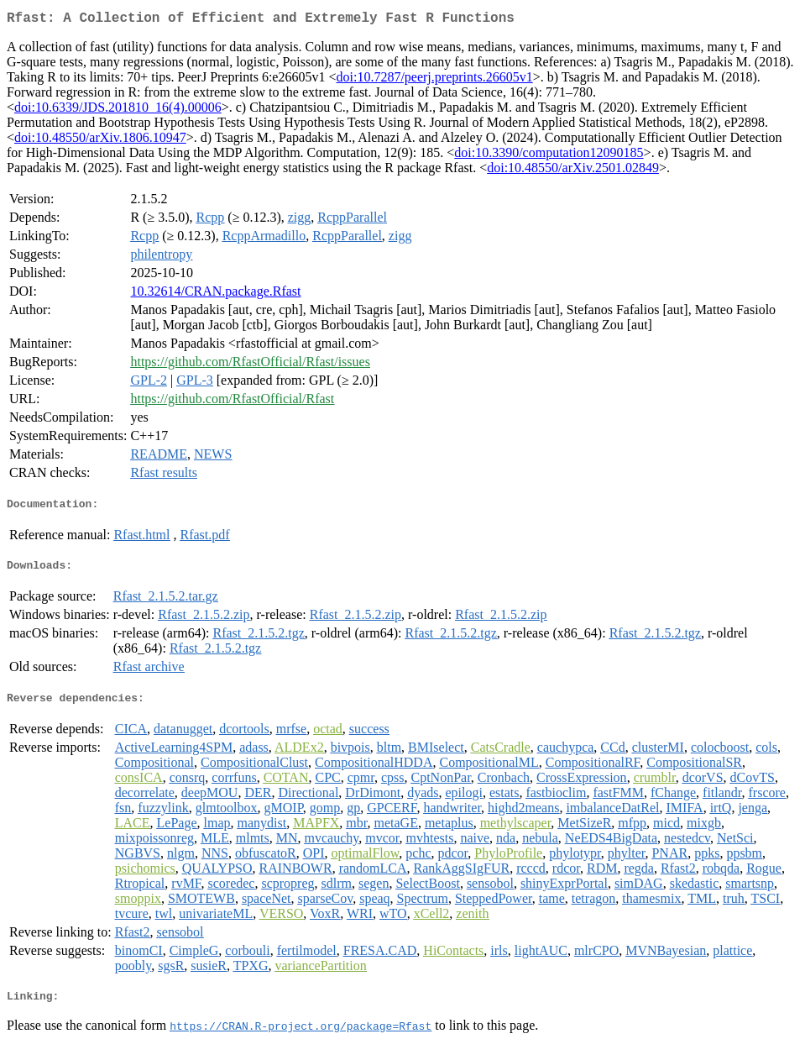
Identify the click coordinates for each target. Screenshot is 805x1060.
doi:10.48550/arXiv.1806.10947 (100, 141)
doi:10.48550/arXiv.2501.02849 (573, 171)
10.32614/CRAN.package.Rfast (215, 294)
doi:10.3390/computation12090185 (548, 156)
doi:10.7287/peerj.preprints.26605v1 (434, 80)
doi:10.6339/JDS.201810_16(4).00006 (118, 110)
